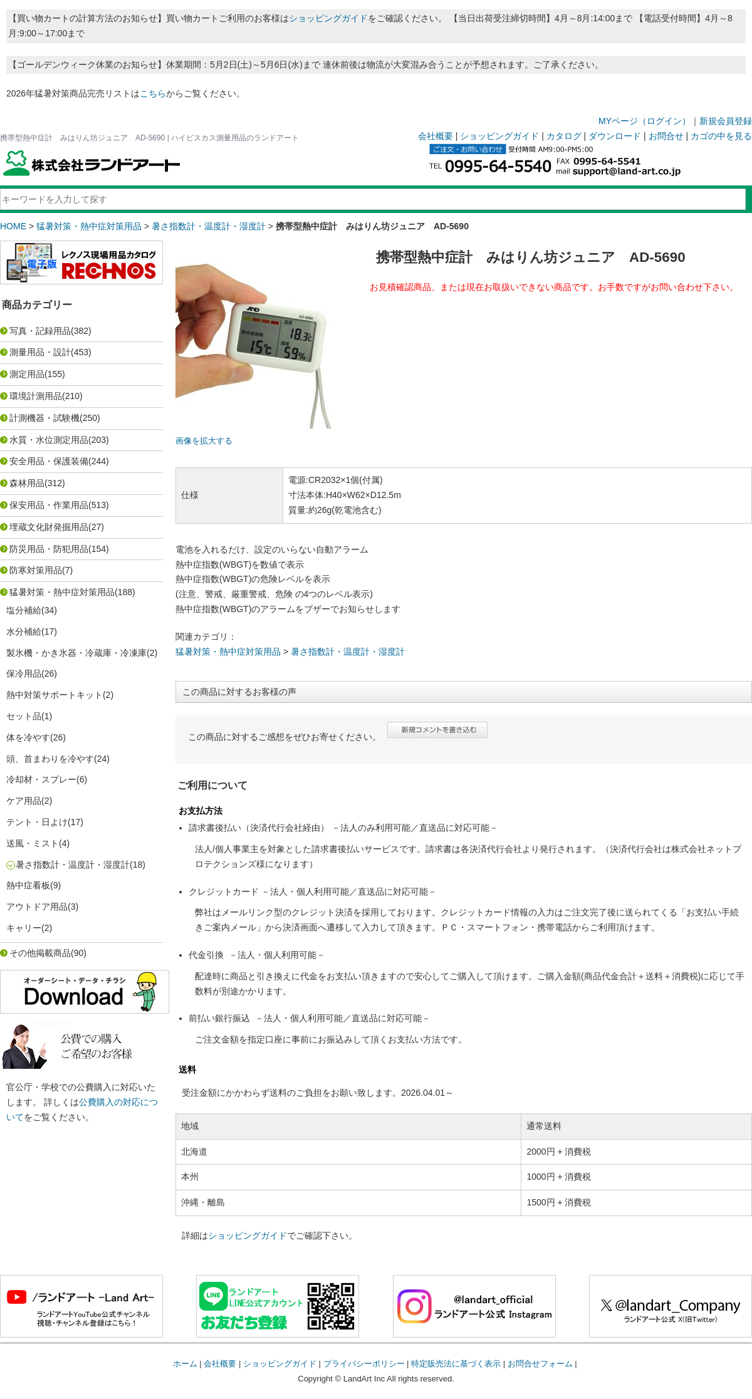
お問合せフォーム (540, 1363)
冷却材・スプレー (41, 779)
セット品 (23, 716)
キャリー (23, 928)
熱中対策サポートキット (54, 695)
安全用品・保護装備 (48, 461)
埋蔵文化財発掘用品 (48, 527)
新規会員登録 (725, 121)
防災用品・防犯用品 (48, 549)
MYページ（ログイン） (644, 121)
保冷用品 (23, 673)
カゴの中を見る (721, 136)
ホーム (185, 1363)
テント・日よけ (37, 822)
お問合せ (666, 136)
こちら (153, 93)
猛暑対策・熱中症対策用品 (89, 226)
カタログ (564, 136)
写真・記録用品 (40, 331)
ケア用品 (23, 801)
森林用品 (26, 483)
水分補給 (23, 632)
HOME (13, 226)
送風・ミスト (32, 843)
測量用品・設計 (40, 352)
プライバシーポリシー (364, 1363)
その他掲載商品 (40, 953)
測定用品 (26, 374)
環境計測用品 (35, 396)
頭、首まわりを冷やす (50, 759)
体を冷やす (28, 737)
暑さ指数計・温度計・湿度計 (209, 226)
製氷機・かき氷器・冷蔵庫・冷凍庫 (76, 653)
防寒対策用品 (35, 570)
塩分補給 (23, 610)
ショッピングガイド (328, 18)
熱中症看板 (28, 885)
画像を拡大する (203, 441)
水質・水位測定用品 (48, 440)
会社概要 (435, 136)
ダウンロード (614, 136)
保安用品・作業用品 (48, 505)
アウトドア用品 (37, 907)
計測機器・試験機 (44, 418)
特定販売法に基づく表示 (456, 1363)
